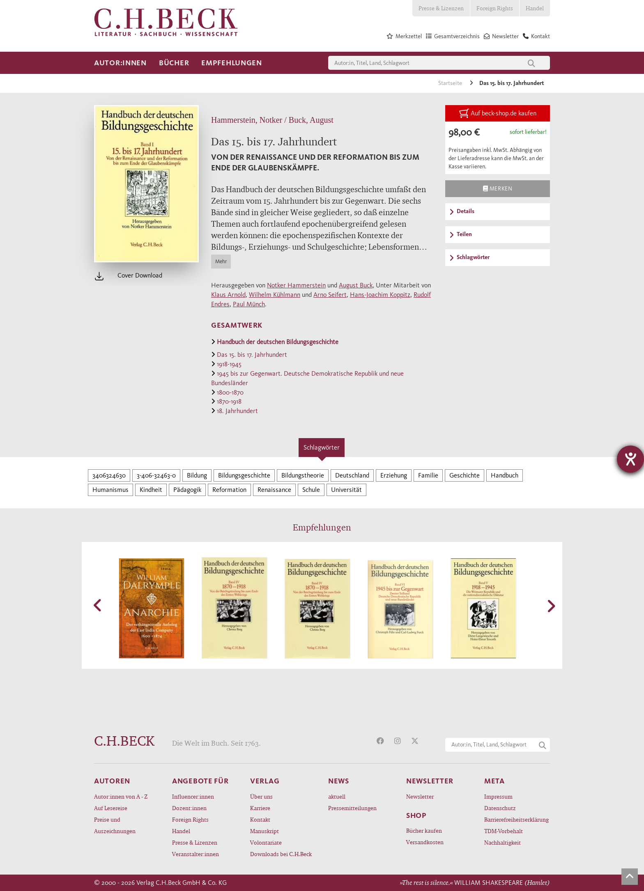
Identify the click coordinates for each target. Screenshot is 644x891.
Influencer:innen (193, 796)
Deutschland (352, 475)
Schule (311, 490)
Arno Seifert (330, 295)
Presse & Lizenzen (441, 8)
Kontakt (260, 819)
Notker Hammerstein (296, 285)
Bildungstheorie (302, 475)
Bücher (174, 62)
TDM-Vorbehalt (503, 830)
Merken (497, 188)
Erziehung (393, 475)
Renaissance (274, 490)
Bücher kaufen (424, 830)
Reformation (229, 490)
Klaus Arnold (228, 295)
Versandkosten (425, 841)
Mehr (221, 261)
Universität (346, 490)
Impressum (498, 796)
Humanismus (110, 490)
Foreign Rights (494, 8)
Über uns (261, 796)
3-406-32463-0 (156, 475)
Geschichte (464, 475)
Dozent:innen (189, 807)
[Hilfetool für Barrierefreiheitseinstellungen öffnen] (630, 459)
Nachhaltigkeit (502, 842)
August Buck (356, 285)
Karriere (260, 807)
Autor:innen (120, 62)
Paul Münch (249, 304)
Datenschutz (500, 807)
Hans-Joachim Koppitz (380, 295)
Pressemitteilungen (352, 807)
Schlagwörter (322, 447)
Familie (428, 475)
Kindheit (151, 490)
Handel (535, 8)
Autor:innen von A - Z (120, 796)
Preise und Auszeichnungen (115, 825)
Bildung (197, 475)
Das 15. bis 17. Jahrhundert (511, 83)
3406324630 (109, 475)
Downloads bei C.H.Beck (281, 853)
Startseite (450, 83)
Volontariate (266, 842)
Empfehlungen (231, 62)
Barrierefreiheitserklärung (516, 819)
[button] (98, 605)
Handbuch (504, 475)
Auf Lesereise (110, 807)
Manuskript (264, 830)
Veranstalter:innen (195, 853)
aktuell (336, 796)
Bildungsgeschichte (244, 475)
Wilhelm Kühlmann (274, 295)
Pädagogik (187, 490)
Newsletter (420, 796)
